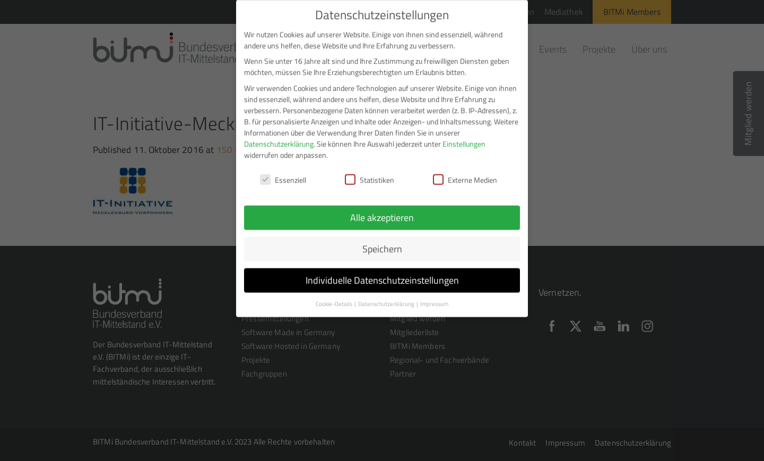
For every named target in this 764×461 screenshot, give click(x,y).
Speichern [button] (382, 241)
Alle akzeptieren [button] (382, 210)
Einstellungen (463, 135)
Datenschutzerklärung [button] (386, 296)
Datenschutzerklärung (279, 135)
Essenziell (283, 171)
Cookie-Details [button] (334, 296)
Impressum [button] (434, 296)
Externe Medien (465, 171)
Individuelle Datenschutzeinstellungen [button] (382, 273)
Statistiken (369, 171)
